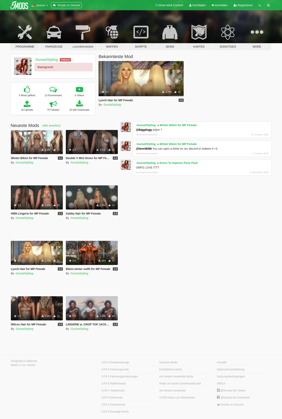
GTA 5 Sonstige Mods (115, 411)
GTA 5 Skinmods (112, 397)
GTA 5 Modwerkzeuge (115, 362)
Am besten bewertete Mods (176, 376)
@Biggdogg (144, 129)
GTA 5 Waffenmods (114, 383)
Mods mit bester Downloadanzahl (180, 383)
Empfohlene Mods (170, 369)
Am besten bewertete (172, 390)
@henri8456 (144, 148)
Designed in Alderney (24, 361)
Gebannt (65, 59)
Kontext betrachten (147, 134)
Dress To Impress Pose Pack (179, 163)
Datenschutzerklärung (230, 369)
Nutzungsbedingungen (231, 376)
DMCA (221, 383)
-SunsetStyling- (47, 60)
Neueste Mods (168, 362)
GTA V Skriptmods (113, 390)
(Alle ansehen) (51, 125)
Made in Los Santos (23, 365)
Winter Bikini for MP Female (178, 125)
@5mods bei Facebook (233, 397)
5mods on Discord (230, 404)
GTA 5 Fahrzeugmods (115, 369)
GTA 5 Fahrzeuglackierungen (120, 376)
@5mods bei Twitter (231, 390)
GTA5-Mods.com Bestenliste (177, 397)
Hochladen (197, 5)
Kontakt (221, 362)
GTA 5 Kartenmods (113, 404)
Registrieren (243, 5)
